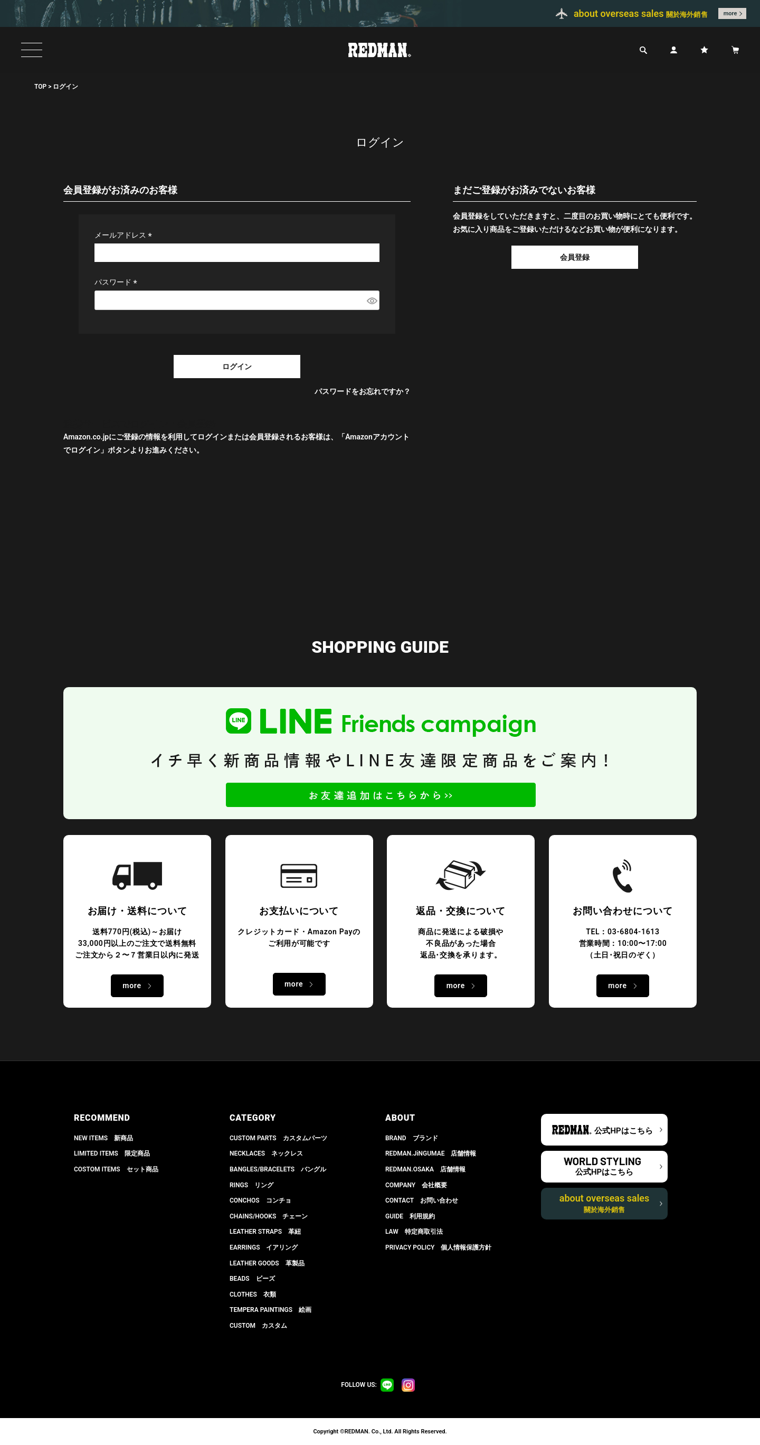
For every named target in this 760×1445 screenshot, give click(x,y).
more (730, 13)
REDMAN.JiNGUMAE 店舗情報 (430, 1153)
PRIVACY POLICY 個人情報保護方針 (438, 1247)
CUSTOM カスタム (258, 1325)
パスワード (117, 282)
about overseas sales (604, 1203)
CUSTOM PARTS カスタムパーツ (278, 1138)
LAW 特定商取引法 (414, 1231)
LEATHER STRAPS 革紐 (265, 1231)
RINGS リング (251, 1185)
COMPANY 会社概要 (416, 1185)
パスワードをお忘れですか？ (363, 391)
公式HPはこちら (623, 1131)
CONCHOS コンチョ (260, 1200)
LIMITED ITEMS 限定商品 (112, 1153)
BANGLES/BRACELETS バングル (278, 1169)
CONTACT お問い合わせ (421, 1200)
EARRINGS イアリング (264, 1247)
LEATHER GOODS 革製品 (267, 1263)
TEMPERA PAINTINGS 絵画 (270, 1309)
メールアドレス (124, 235)
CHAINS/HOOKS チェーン (269, 1216)
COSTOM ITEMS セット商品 (116, 1169)
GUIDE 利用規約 (410, 1216)
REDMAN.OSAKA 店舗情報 (425, 1169)
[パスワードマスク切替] (371, 300)
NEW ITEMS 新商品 (103, 1138)
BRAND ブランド (411, 1138)
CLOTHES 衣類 (253, 1294)
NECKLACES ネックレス (266, 1153)
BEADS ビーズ (252, 1278)
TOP (40, 86)
